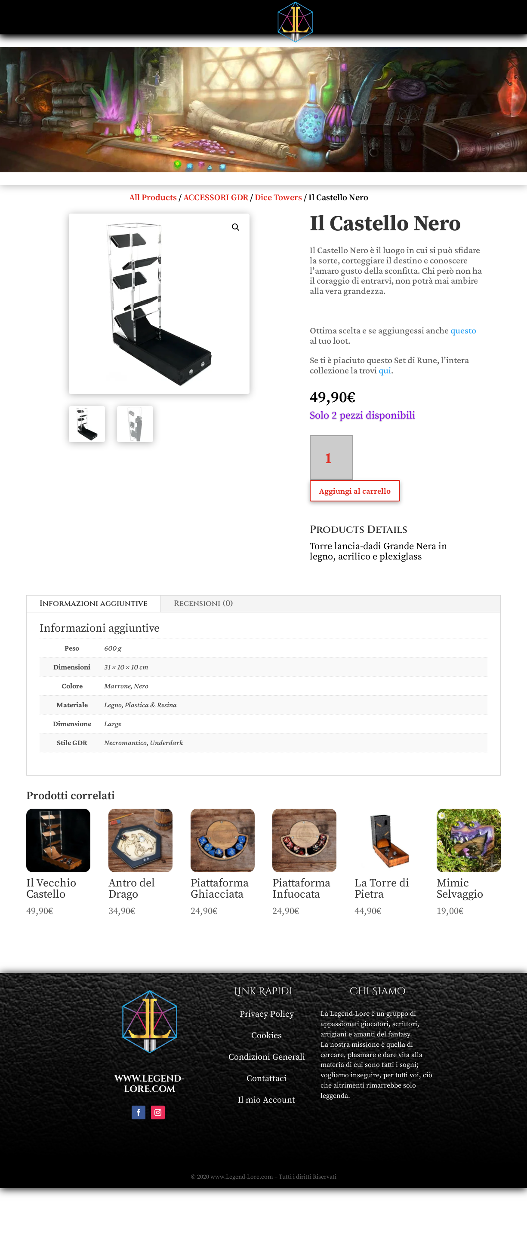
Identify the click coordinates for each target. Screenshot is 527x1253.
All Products (153, 198)
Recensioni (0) (203, 603)
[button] (235, 227)
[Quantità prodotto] (331, 457)
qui (385, 370)
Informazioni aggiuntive (94, 603)
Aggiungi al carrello (355, 490)
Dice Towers (278, 198)
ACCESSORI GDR (215, 198)
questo (463, 330)
